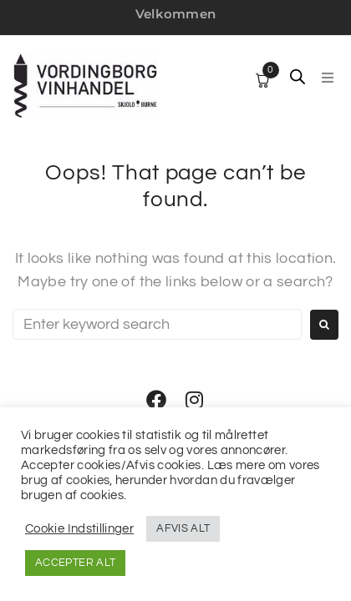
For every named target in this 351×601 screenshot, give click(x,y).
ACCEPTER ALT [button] (75, 562)
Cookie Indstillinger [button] (79, 529)
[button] (328, 78)
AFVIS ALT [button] (183, 528)
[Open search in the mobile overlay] (297, 76)
